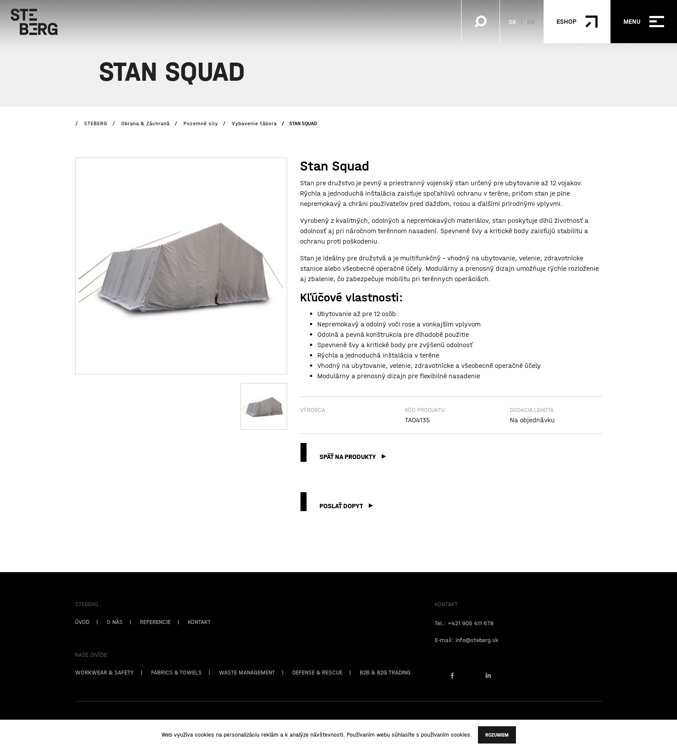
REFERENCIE (155, 630)
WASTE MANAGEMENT (247, 681)
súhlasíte (403, 734)
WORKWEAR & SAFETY (104, 681)
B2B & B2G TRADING (385, 681)
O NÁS (115, 630)
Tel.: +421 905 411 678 (464, 632)
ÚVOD (82, 630)
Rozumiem (497, 735)
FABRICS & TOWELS (176, 681)
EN (531, 21)
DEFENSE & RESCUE (317, 681)
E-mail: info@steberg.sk (466, 649)
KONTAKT (199, 630)
